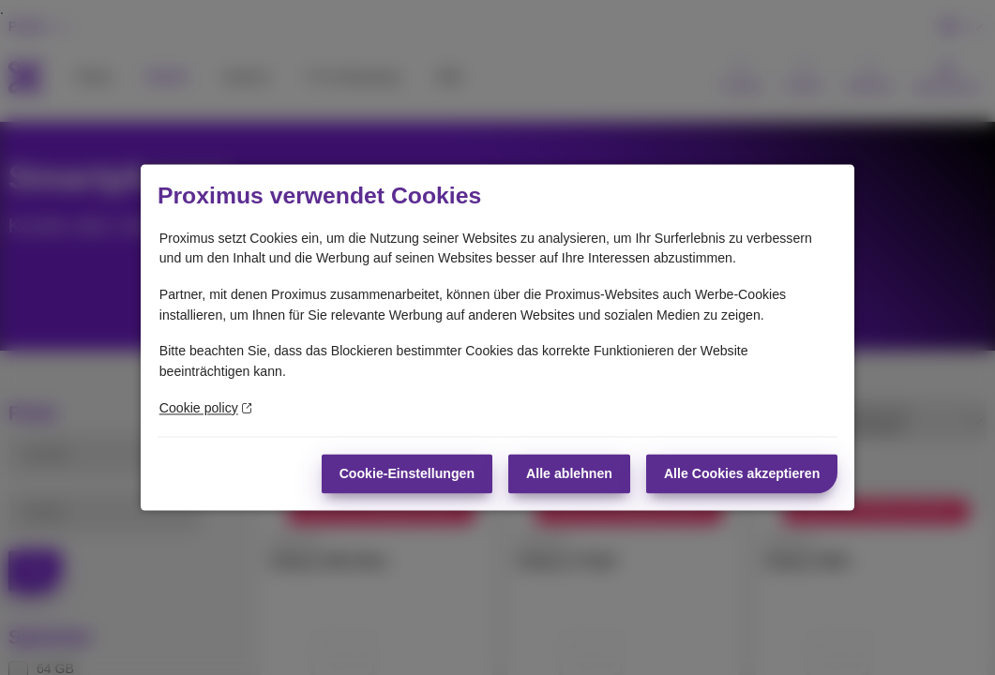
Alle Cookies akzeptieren (742, 473)
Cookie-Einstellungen (407, 473)
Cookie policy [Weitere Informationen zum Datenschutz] (205, 407)
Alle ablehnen (569, 473)
